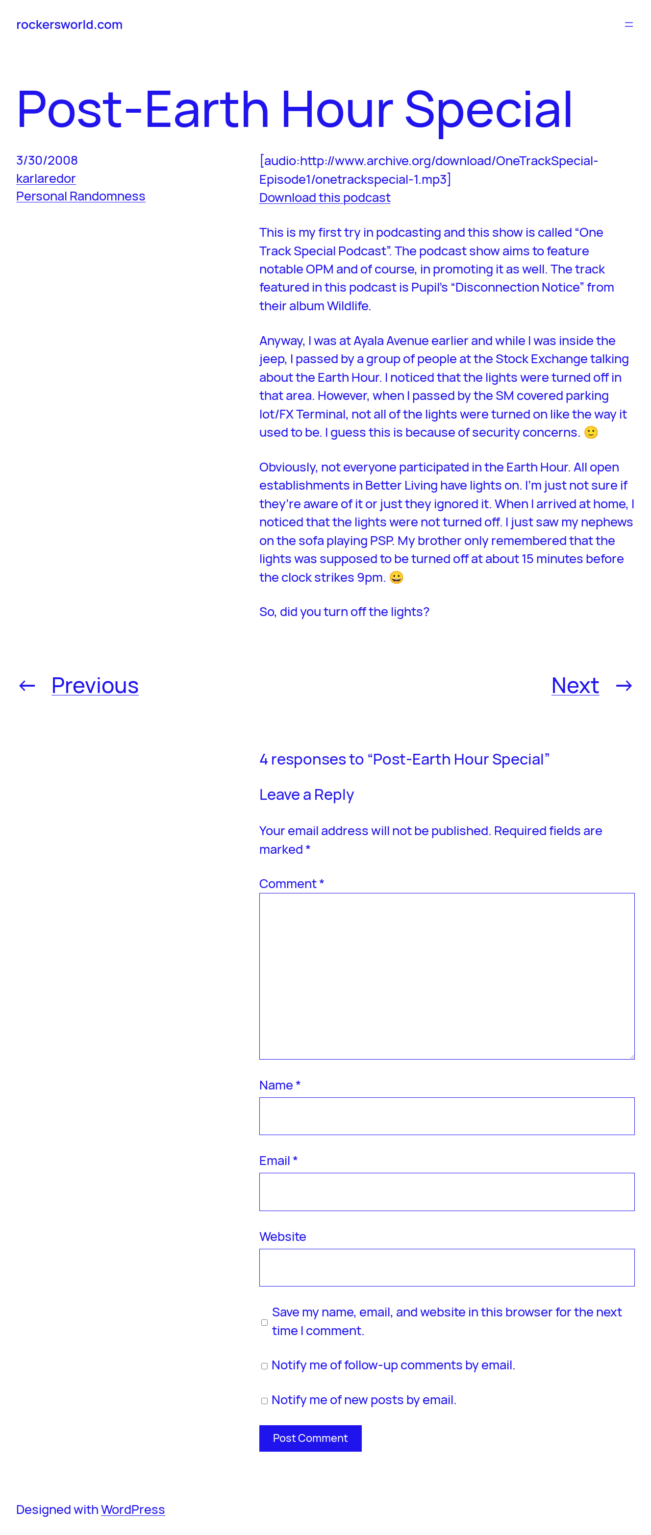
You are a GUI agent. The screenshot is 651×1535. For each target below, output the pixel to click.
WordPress (133, 1509)
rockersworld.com (69, 24)
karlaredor (46, 178)
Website (282, 1236)
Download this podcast (325, 197)
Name (280, 1084)
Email (278, 1160)
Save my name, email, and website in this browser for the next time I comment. (447, 1320)
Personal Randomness (81, 195)
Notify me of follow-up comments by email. (394, 1364)
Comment (292, 883)
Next (575, 684)
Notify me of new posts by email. (364, 1399)
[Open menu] (629, 24)
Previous (95, 684)
